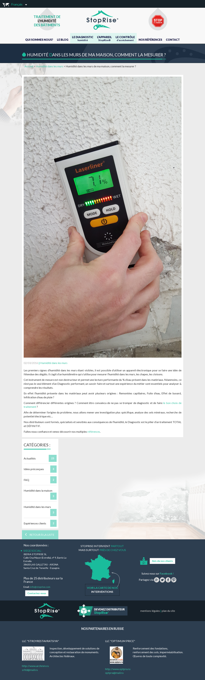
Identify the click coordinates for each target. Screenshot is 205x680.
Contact (173, 39)
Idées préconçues (34, 469)
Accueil (29, 66)
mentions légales (150, 610)
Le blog (62, 39)
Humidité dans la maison (38, 490)
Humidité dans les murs (49, 66)
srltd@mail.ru (30, 669)
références (93, 431)
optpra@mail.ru (114, 672)
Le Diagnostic (82, 38)
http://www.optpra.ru (117, 669)
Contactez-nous (36, 593)
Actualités (30, 458)
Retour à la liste (39, 534)
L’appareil (104, 38)
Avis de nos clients (162, 560)
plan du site (168, 610)
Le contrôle (125, 38)
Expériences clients (35, 523)
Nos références (150, 39)
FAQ (26, 479)
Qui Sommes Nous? (39, 39)
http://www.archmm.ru (35, 665)
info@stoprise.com (40, 586)
